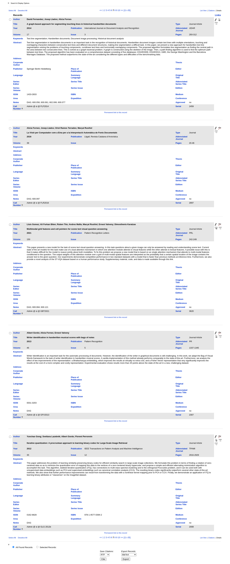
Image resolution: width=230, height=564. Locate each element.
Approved (180, 102)
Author (16, 19)
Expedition (76, 98)
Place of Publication (76, 70)
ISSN (15, 94)
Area (15, 98)
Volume (16, 34)
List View (203, 10)
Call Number (17, 107)
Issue (73, 34)
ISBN (73, 94)
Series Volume (16, 89)
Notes (16, 102)
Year (15, 28)
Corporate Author (18, 63)
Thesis (179, 62)
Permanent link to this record (115, 112)
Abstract (17, 42)
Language (18, 75)
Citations (211, 10)
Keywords (18, 38)
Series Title (76, 81)
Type (178, 24)
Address (17, 58)
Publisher (18, 69)
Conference (181, 98)
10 (119, 10)
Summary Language (75, 76)
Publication (76, 28)
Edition (179, 88)
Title (15, 24)
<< (101, 10)
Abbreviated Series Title (181, 82)
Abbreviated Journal (181, 29)
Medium (179, 94)
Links (218, 15)
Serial (178, 106)
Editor (178, 69)
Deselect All (22, 10)
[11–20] (127, 10)
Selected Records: (48, 547)
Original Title (179, 76)
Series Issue (77, 88)
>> (122, 10)
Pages (179, 34)
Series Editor (16, 82)
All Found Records (24, 547)
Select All (12, 10)
